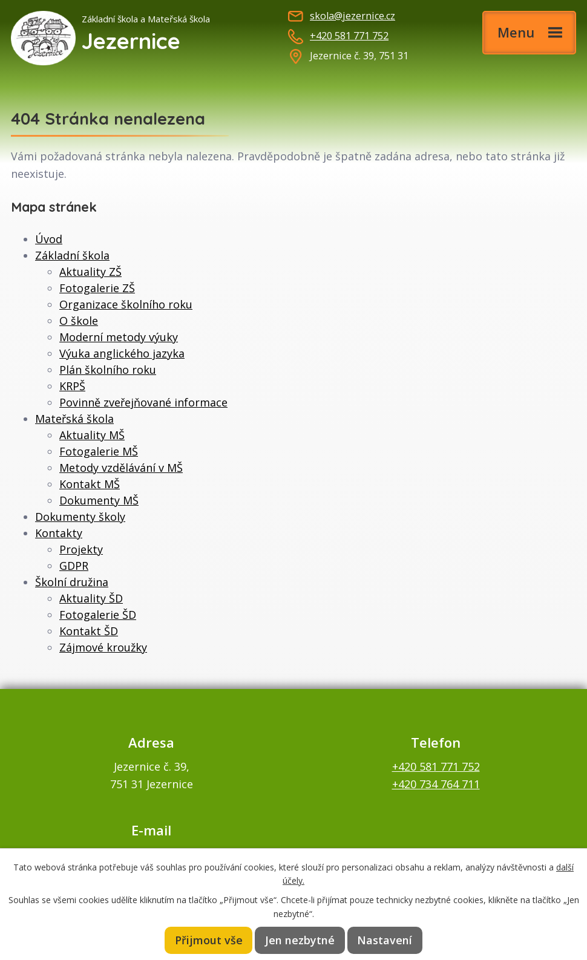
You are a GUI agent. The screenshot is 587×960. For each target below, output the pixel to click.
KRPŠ (72, 386)
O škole (78, 320)
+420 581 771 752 (349, 35)
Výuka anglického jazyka (122, 353)
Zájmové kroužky (103, 647)
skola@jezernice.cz (352, 15)
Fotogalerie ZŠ (97, 288)
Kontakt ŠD (88, 631)
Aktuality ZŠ (90, 271)
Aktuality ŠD (91, 598)
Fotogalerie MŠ (98, 451)
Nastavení (384, 940)
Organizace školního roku (125, 304)
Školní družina (71, 582)
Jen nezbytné (300, 940)
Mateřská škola (74, 418)
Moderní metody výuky (118, 337)
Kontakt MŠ (89, 484)
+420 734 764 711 (436, 784)
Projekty (81, 549)
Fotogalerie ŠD (97, 614)
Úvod (48, 239)
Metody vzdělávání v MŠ (121, 467)
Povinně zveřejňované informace (143, 402)
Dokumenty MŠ (99, 500)
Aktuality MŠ (92, 435)
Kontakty (58, 533)
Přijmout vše (210, 940)
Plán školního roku (107, 369)
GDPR (73, 565)
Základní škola (72, 255)
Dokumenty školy (80, 516)
